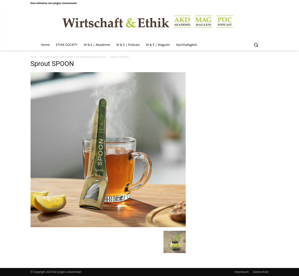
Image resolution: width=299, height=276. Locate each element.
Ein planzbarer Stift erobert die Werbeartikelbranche (73, 57)
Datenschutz (261, 272)
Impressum (242, 272)
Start (34, 57)
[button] (256, 44)
